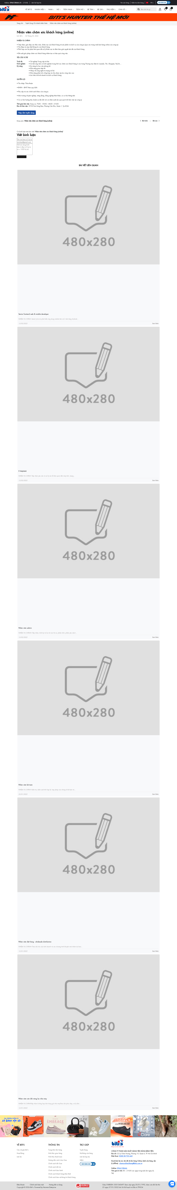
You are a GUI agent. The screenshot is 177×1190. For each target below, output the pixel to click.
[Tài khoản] (160, 9)
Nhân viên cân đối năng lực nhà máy (33, 1098)
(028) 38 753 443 (126, 1156)
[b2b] (88, 1164)
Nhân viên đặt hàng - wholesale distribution (35, 942)
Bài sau (155, 121)
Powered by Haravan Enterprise (45, 1187)
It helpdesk (23, 471)
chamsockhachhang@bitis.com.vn (130, 1163)
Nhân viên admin (25, 628)
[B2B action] (164, 2)
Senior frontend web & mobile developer (34, 314)
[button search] (138, 9)
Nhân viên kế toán (26, 785)
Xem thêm (155, 323)
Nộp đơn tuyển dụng (26, 112)
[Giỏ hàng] (170, 9)
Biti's (32, 1187)
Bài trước (145, 121)
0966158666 (14, 2)
